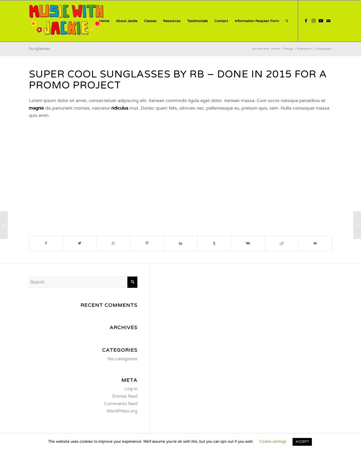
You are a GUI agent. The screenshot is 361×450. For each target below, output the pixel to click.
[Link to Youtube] (321, 21)
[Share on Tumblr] (214, 243)
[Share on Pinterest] (147, 243)
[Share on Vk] (247, 243)
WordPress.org (122, 411)
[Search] (287, 21)
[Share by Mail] (315, 243)
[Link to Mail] (328, 21)
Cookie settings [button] (272, 441)
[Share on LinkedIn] (180, 243)
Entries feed (124, 396)
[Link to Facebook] (306, 21)
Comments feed (120, 403)
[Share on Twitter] (79, 243)
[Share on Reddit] (281, 243)
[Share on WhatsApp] (113, 243)
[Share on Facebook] (46, 243)
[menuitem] (104, 21)
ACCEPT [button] (302, 442)
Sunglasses (39, 48)
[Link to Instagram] (313, 21)
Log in (130, 388)
